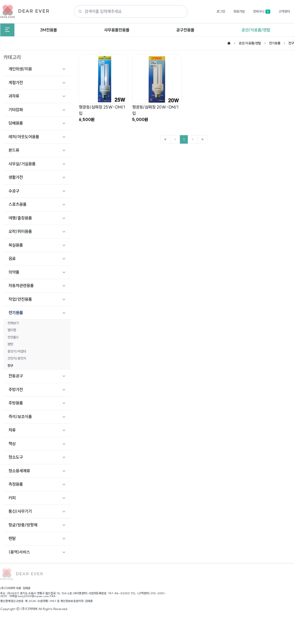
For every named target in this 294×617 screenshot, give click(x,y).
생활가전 (16, 177)
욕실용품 (16, 245)
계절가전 (16, 82)
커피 (12, 497)
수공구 (14, 190)
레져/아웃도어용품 (24, 136)
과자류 (14, 96)
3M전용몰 (48, 30)
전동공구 (16, 375)
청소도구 (16, 457)
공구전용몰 (185, 30)
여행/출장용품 (20, 218)
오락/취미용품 (20, 231)
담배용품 (16, 123)
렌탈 (12, 538)
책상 (12, 443)
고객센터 (284, 11)
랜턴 (10, 344)
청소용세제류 (19, 470)
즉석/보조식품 (20, 416)
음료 (12, 258)
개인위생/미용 (20, 68)
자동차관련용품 (21, 285)
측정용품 (16, 484)
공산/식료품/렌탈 (255, 30)
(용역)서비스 (19, 552)
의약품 (14, 272)
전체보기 (13, 323)
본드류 (14, 150)
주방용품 (16, 402)
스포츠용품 (18, 204)
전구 (291, 43)
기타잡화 (16, 109)
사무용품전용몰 (116, 30)
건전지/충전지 (16, 358)
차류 (12, 430)
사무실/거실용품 (22, 163)
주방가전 (16, 389)
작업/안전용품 (20, 299)
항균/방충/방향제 (23, 524)
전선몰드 (13, 337)
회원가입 (239, 11)
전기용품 (274, 43)
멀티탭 (11, 330)
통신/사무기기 (20, 511)
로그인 (221, 11)
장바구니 (261, 11)
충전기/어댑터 (16, 351)
